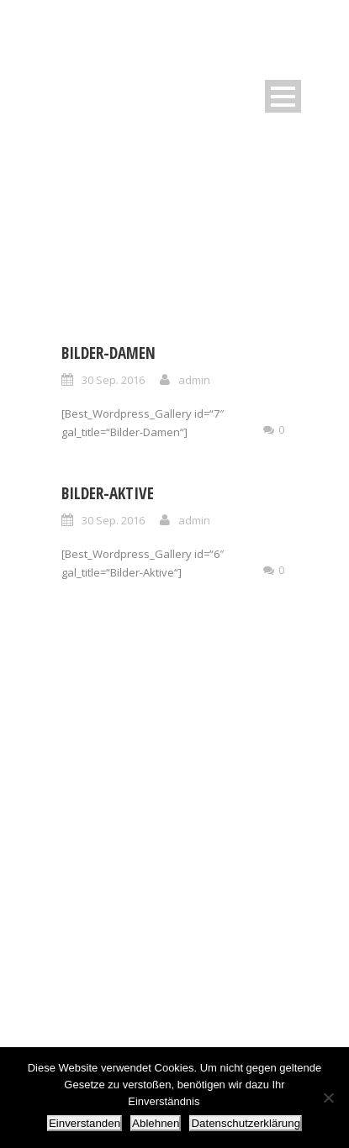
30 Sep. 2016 (113, 379)
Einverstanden (84, 1123)
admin (194, 379)
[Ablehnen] (328, 1097)
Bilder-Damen (108, 353)
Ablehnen (155, 1123)
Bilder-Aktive (107, 493)
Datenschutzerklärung (245, 1123)
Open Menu (283, 96)
